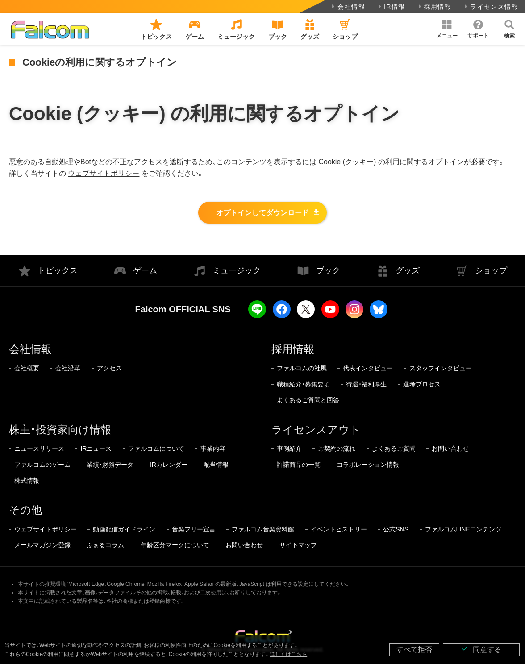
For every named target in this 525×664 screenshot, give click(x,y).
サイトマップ (298, 544)
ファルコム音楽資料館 (263, 529)
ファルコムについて (156, 448)
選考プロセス (422, 384)
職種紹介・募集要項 (303, 384)
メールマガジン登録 (42, 544)
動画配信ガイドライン (124, 529)
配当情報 (216, 464)
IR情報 (390, 6)
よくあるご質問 (394, 448)
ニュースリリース (39, 448)
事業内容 (212, 448)
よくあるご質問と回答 (308, 399)
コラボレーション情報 (368, 464)
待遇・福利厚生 (366, 384)
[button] (446, 29)
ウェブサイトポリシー (103, 173)
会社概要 (26, 368)
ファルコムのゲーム (42, 464)
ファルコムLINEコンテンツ (463, 529)
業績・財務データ (110, 464)
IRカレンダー (169, 464)
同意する (481, 649)
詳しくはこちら (288, 654)
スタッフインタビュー (440, 368)
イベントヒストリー (339, 529)
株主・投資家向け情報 (60, 429)
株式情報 (26, 480)
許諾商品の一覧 (299, 464)
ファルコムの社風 (302, 368)
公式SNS (395, 529)
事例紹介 (289, 448)
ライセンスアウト (316, 429)
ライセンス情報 (490, 6)
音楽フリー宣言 (194, 529)
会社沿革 (67, 368)
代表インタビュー (368, 368)
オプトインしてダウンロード (262, 212)
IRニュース (96, 448)
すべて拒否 (414, 649)
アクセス (109, 368)
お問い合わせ (450, 448)
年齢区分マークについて (175, 544)
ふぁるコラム (105, 544)
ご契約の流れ (336, 448)
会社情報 (347, 6)
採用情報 (434, 6)
